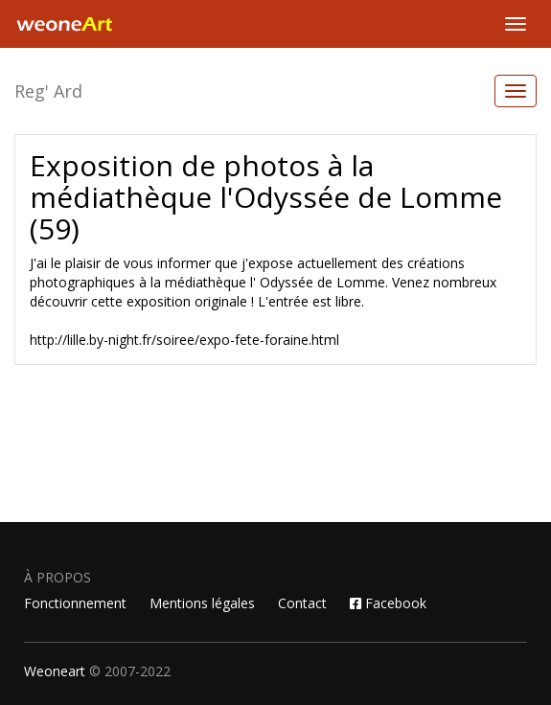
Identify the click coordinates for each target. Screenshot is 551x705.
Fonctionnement (75, 603)
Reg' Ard (48, 91)
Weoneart (54, 671)
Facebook (388, 603)
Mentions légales (202, 603)
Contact (302, 603)
